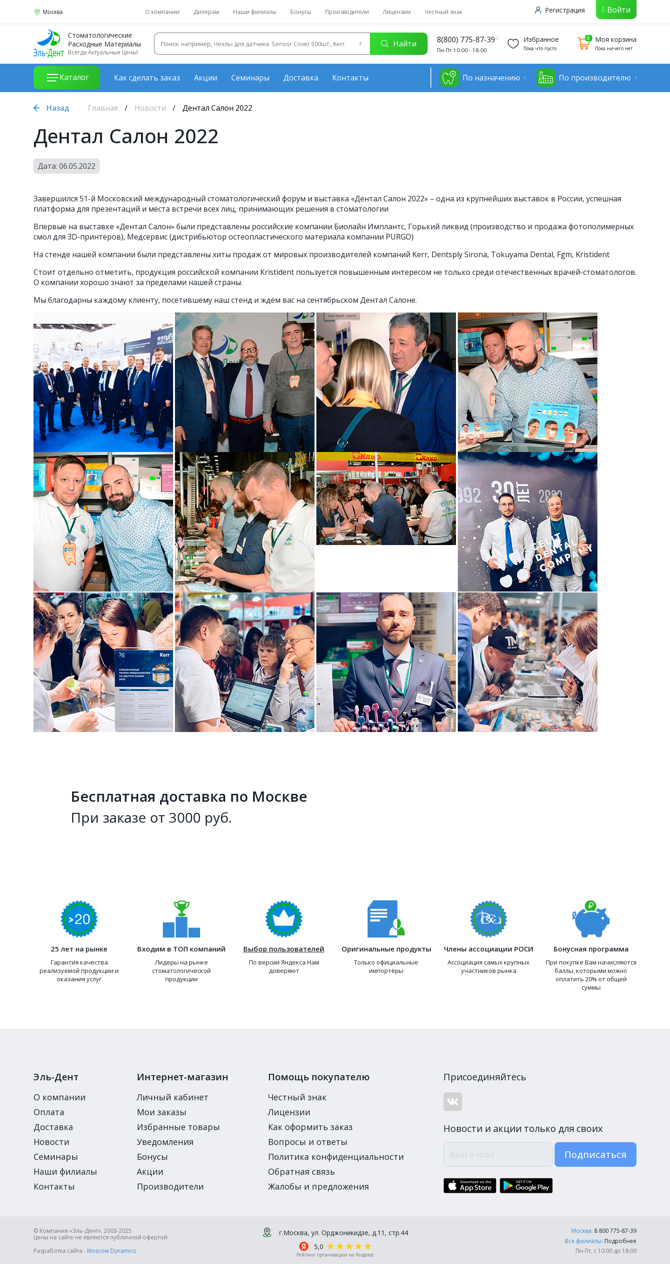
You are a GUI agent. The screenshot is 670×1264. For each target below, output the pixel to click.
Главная (103, 108)
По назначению (480, 77)
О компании (162, 12)
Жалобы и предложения (318, 1186)
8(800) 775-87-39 (466, 39)
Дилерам (206, 12)
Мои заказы (162, 1112)
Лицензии (397, 12)
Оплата (49, 1112)
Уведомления (165, 1141)
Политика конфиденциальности (336, 1156)
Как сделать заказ (147, 78)
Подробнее (620, 1241)
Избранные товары (178, 1126)
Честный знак (443, 12)
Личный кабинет (172, 1097)
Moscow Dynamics (111, 1251)
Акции (205, 78)
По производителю (583, 77)
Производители (347, 12)
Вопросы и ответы (308, 1141)
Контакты (350, 78)
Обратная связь (301, 1171)
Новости (150, 108)
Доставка (300, 78)
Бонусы (300, 12)
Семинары (250, 78)
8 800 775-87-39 (615, 1231)
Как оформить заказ (310, 1126)
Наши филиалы (254, 12)
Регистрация (560, 10)
